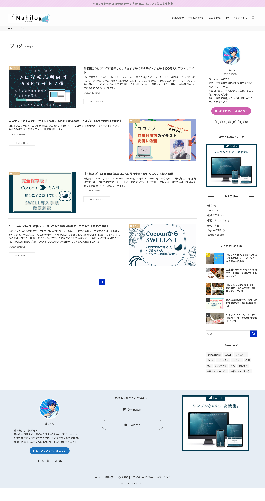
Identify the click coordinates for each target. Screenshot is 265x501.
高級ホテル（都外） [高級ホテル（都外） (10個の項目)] (240, 384)
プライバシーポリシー (142, 490)
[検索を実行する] (253, 347)
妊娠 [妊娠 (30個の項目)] (247, 373)
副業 (214, 206)
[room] (241, 9)
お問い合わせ (163, 490)
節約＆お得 (218, 234)
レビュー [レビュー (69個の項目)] (237, 373)
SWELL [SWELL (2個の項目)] (228, 367)
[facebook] (228, 9)
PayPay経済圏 (219, 240)
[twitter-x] (233, 9)
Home (98, 490)
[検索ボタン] (253, 18)
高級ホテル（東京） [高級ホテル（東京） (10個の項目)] (217, 384)
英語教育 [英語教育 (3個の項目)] (243, 379)
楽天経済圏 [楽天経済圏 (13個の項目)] (220, 379)
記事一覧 (109, 490)
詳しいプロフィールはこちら (231, 111)
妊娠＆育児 (218, 220)
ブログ (216, 213)
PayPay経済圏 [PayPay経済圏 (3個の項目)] (214, 367)
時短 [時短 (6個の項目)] (209, 379)
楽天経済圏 (219, 247)
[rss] (250, 9)
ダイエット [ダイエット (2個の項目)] (240, 367)
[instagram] (237, 9)
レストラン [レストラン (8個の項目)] (223, 373)
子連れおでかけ (220, 227)
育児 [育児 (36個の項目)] (232, 379)
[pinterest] (246, 9)
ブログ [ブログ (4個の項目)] (210, 373)
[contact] (254, 9)
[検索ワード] (231, 347)
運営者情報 (122, 490)
